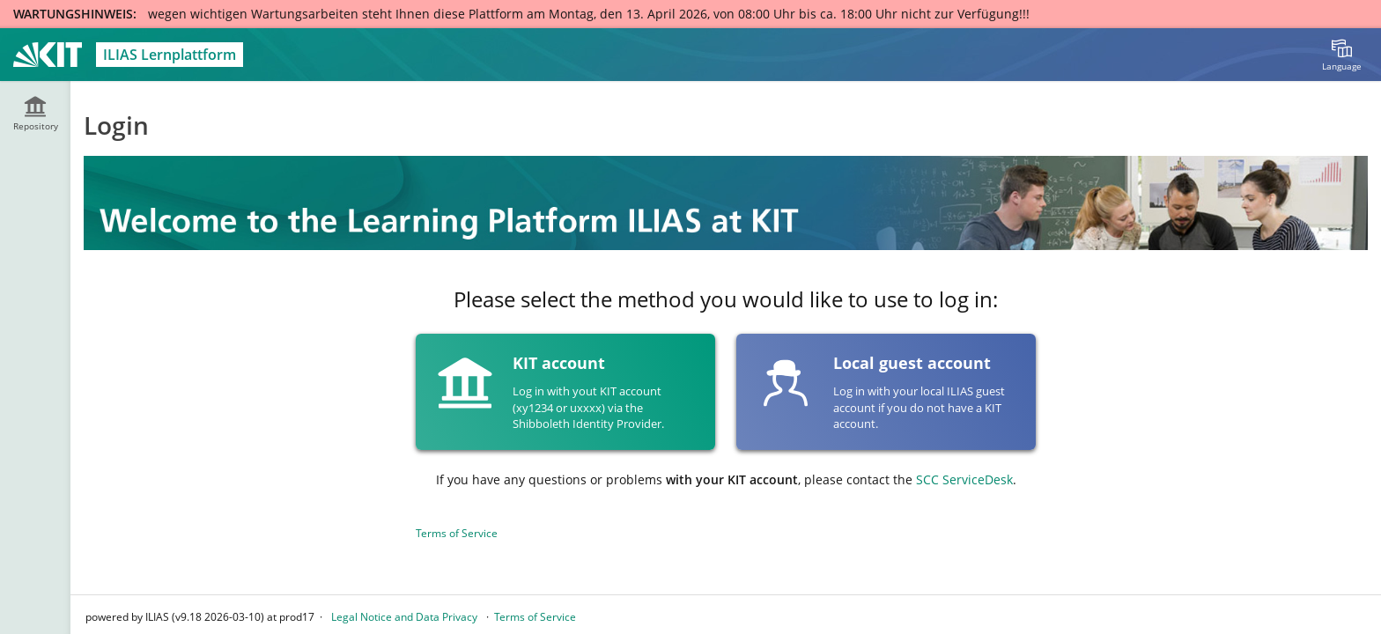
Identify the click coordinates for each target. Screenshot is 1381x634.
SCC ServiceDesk (964, 479)
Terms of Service (457, 533)
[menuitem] (1341, 54)
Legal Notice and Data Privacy (404, 616)
